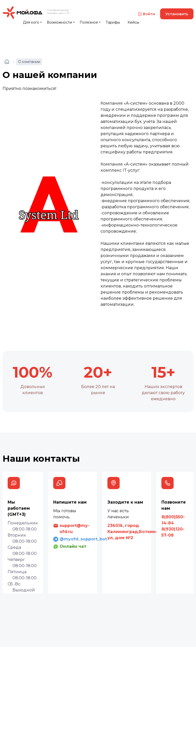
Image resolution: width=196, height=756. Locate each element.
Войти (149, 14)
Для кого (31, 22)
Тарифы (113, 22)
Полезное (89, 22)
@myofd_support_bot (83, 539)
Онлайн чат (73, 546)
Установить (176, 14)
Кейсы (133, 22)
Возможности (59, 22)
